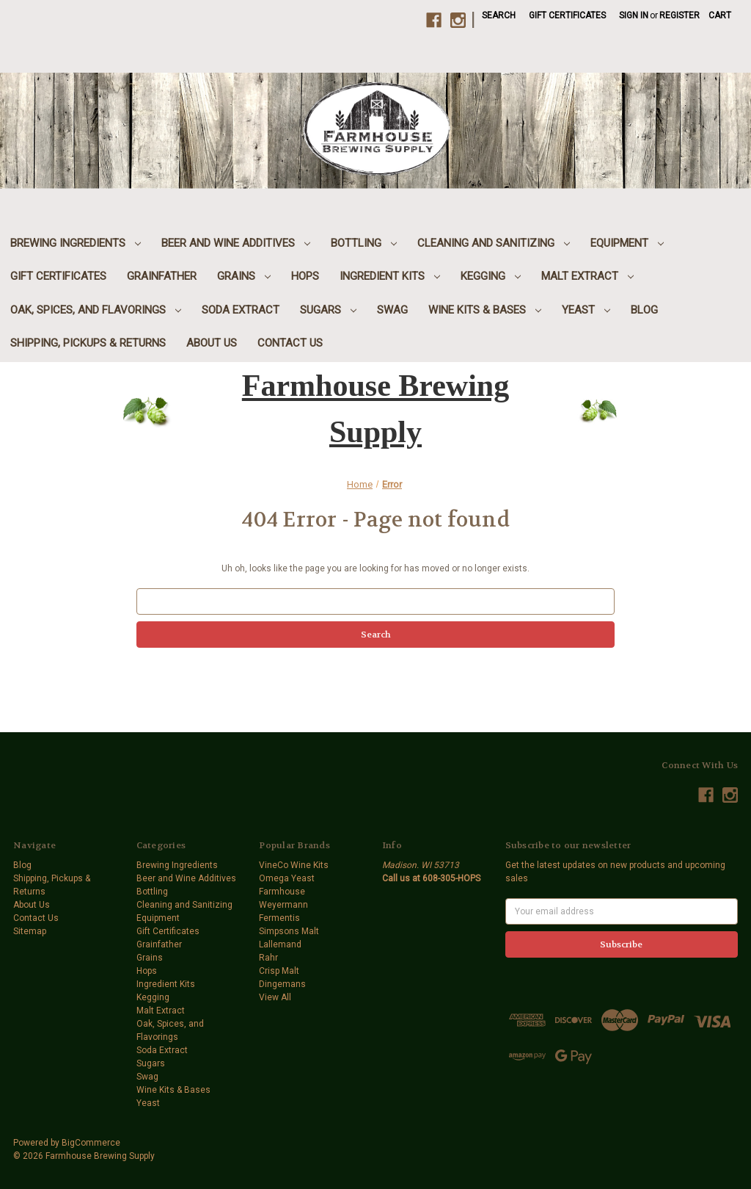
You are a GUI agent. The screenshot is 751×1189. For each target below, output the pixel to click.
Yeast (586, 310)
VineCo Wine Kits (294, 865)
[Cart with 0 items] (720, 15)
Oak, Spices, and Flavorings (95, 310)
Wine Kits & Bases (484, 310)
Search (499, 15)
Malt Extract (587, 276)
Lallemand (280, 944)
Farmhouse (282, 891)
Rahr (268, 958)
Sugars (328, 310)
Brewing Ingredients (75, 243)
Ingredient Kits (390, 276)
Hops (305, 276)
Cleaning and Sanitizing (493, 243)
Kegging (491, 276)
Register (679, 15)
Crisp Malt (279, 971)
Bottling (364, 243)
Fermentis (279, 918)
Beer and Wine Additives (235, 243)
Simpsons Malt (289, 931)
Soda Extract (240, 310)
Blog (644, 310)
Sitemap (29, 931)
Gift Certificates (567, 15)
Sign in (633, 15)
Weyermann (283, 905)
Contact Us (290, 343)
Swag (392, 310)
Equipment (627, 243)
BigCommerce (91, 1143)
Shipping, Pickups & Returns (88, 343)
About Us (211, 343)
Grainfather (162, 276)
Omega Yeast (287, 878)
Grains (244, 276)
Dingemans (282, 984)
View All (275, 997)
